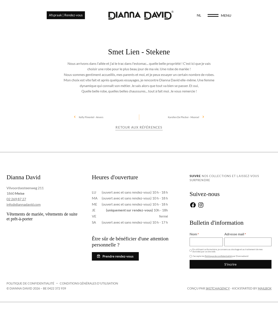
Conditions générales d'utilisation (89, 283)
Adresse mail (235, 234)
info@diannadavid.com (24, 204)
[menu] (242, 15)
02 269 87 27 (16, 199)
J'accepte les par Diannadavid (220, 256)
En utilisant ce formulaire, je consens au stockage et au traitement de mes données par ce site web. (227, 250)
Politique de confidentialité (218, 256)
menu (255, 15)
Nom (194, 234)
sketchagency (218, 288)
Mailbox (264, 288)
